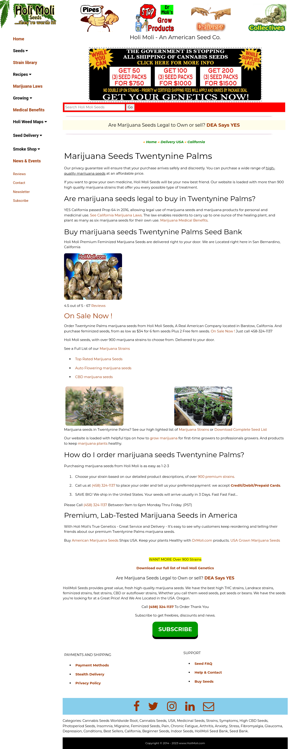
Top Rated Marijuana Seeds (99, 359)
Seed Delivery (27, 135)
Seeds (20, 50)
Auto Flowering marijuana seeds (103, 368)
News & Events (27, 160)
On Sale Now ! (223, 331)
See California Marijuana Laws (116, 215)
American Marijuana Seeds (94, 540)
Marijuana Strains (115, 348)
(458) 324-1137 (103, 485)
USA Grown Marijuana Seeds (255, 540)
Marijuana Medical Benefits (183, 220)
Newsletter (21, 192)
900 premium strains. (216, 476)
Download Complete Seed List (240, 429)
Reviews (19, 174)
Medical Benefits (29, 109)
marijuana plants (93, 443)
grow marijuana (164, 438)
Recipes (22, 74)
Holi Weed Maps (30, 121)
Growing (22, 98)
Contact (19, 183)
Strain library (25, 62)
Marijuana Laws (27, 86)
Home (18, 38)
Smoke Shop (26, 149)
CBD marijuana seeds (94, 377)
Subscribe (20, 201)
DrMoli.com (202, 540)
